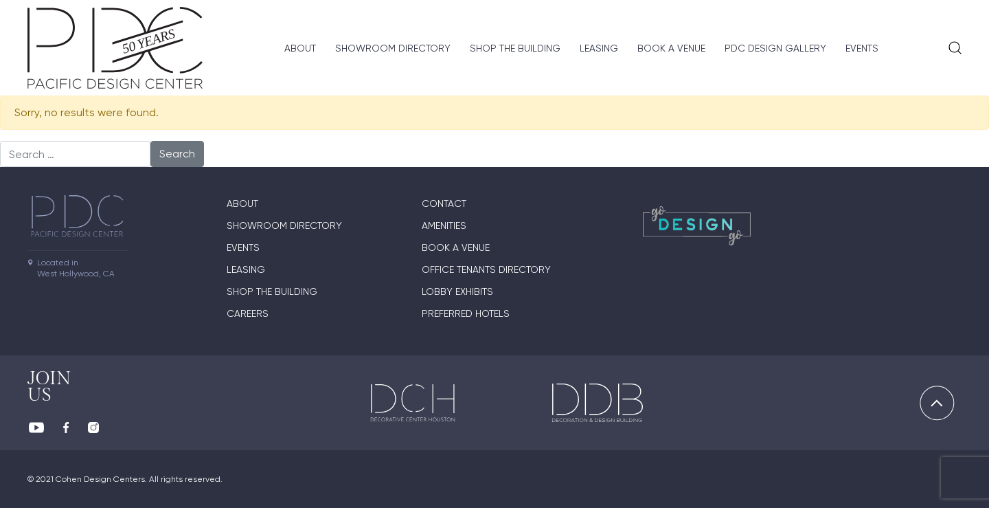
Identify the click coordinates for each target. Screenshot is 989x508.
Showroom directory (393, 48)
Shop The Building (515, 48)
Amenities (444, 225)
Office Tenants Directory (486, 269)
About (300, 48)
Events (861, 48)
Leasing (599, 48)
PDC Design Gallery (775, 48)
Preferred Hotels (466, 313)
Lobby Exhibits (457, 291)
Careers (248, 313)
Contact (444, 203)
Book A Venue (671, 48)
